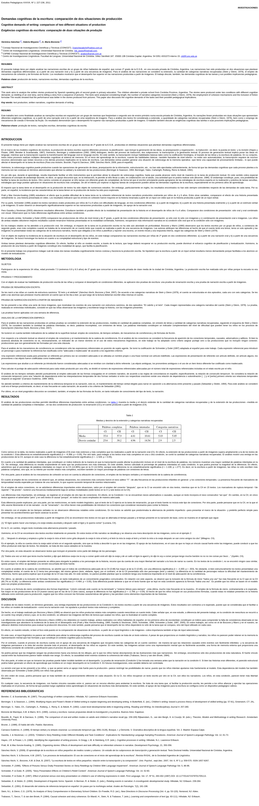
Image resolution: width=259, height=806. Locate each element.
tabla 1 (114, 402)
